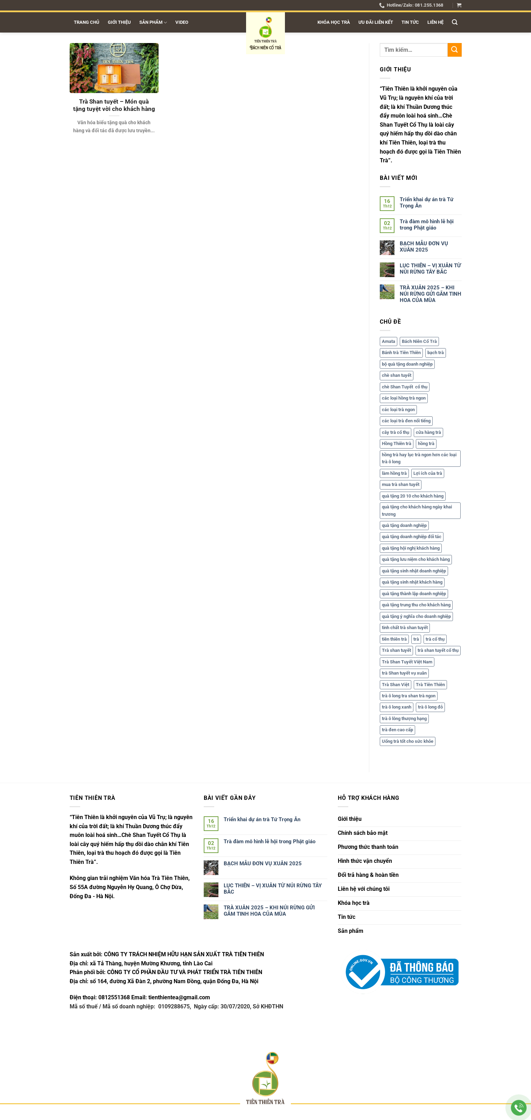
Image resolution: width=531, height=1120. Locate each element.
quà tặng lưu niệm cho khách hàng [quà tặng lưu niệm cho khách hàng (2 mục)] (416, 559)
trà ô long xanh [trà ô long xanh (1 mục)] (396, 707)
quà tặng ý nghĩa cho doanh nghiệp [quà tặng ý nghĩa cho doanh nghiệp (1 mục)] (416, 616)
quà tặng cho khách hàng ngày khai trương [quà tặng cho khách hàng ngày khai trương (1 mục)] (417, 511)
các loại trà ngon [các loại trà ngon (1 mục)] (398, 409)
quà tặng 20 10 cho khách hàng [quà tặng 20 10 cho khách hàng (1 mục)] (412, 496)
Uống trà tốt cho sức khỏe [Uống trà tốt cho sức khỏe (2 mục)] (407, 741)
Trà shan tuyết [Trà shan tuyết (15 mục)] (396, 650)
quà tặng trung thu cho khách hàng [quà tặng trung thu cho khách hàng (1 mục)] (416, 605)
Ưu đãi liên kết (375, 22)
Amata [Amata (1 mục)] (388, 341)
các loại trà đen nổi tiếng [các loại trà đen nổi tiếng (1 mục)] (406, 421)
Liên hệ (435, 22)
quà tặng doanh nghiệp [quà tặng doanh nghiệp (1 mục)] (404, 525)
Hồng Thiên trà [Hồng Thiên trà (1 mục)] (396, 443)
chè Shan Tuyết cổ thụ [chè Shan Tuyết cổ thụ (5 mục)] (404, 386)
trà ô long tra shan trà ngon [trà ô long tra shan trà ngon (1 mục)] (408, 695)
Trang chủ (86, 22)
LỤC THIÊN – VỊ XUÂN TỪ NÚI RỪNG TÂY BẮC (430, 268)
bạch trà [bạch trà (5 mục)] (435, 352)
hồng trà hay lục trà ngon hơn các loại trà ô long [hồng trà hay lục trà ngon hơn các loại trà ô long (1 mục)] (419, 458)
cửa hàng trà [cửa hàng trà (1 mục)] (428, 432)
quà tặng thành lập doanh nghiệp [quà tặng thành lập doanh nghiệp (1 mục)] (414, 593)
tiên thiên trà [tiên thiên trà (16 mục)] (394, 639)
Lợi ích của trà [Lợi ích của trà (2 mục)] (427, 473)
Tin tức (410, 22)
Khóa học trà (333, 22)
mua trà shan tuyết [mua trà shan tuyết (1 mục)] (400, 484)
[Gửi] (454, 50)
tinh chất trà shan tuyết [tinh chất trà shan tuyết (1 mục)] (405, 628)
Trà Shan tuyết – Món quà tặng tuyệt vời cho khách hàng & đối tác (114, 109)
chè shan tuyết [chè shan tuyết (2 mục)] (396, 375)
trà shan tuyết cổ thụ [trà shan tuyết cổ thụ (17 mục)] (438, 650)
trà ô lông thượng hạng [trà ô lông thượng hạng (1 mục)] (404, 718)
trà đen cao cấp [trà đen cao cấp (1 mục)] (397, 730)
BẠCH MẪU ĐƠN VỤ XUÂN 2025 (424, 246)
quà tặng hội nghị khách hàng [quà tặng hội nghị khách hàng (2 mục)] (411, 548)
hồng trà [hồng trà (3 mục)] (426, 443)
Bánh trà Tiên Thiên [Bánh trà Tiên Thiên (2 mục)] (401, 352)
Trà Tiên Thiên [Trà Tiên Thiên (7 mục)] (430, 684)
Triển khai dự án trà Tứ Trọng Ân (426, 202)
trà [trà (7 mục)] (416, 639)
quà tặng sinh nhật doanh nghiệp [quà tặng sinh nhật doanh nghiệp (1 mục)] (414, 570)
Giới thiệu (119, 22)
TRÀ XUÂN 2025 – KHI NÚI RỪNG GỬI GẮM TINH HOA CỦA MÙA (430, 293)
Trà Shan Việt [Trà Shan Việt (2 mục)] (395, 684)
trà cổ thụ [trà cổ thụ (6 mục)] (435, 639)
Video (181, 22)
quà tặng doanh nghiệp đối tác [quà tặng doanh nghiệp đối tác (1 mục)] (411, 537)
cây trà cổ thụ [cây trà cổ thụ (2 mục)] (395, 432)
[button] (459, 5)
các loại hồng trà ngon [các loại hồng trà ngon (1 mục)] (404, 398)
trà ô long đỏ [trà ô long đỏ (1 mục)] (430, 707)
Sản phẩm (153, 22)
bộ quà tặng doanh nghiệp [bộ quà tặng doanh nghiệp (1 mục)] (407, 364)
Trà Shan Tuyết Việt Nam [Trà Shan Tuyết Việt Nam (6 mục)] (407, 661)
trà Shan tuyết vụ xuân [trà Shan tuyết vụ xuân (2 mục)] (404, 673)
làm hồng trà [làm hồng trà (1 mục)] (394, 473)
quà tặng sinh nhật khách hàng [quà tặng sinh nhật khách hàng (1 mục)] (412, 582)
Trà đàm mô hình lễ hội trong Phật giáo (427, 224)
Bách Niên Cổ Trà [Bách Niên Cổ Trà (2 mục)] (419, 341)
